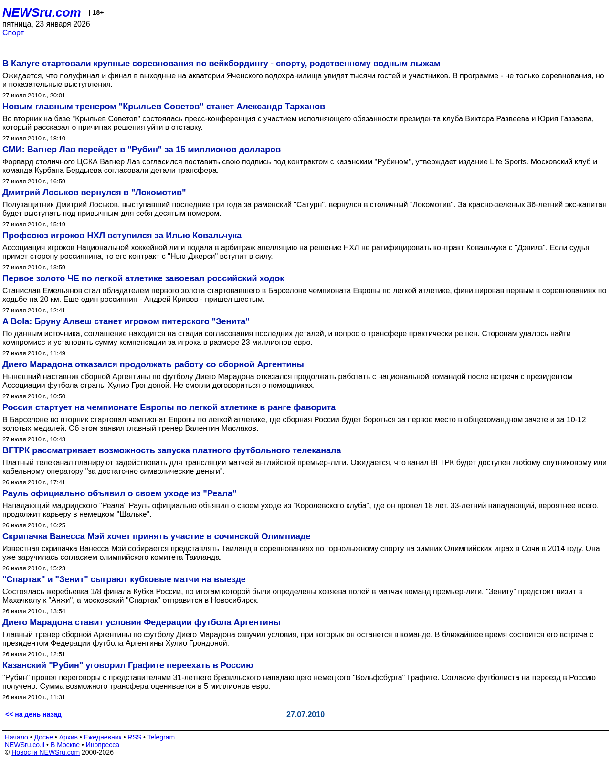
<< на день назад (33, 714)
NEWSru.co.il (24, 745)
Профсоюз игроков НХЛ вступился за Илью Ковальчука (122, 235)
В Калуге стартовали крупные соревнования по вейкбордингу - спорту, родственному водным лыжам (221, 63)
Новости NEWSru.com (45, 752)
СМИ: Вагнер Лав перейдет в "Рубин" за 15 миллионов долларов (141, 149)
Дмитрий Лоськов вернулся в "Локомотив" (94, 192)
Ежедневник (103, 737)
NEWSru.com (41, 12)
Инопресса (103, 745)
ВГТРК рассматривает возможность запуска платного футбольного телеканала (171, 450)
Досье (43, 737)
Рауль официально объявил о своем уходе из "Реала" (119, 493)
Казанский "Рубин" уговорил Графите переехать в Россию (127, 665)
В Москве (65, 745)
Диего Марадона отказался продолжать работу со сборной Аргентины (153, 364)
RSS (134, 737)
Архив (68, 737)
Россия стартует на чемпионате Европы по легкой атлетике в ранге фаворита (169, 407)
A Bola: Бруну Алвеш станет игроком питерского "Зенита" (126, 321)
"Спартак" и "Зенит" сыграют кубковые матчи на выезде (124, 579)
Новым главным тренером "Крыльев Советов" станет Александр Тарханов (163, 106)
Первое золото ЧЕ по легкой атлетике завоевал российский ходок (143, 278)
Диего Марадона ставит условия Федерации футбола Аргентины (141, 622)
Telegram (161, 737)
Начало (16, 737)
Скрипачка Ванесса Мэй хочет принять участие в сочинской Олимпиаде (156, 536)
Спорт (13, 33)
